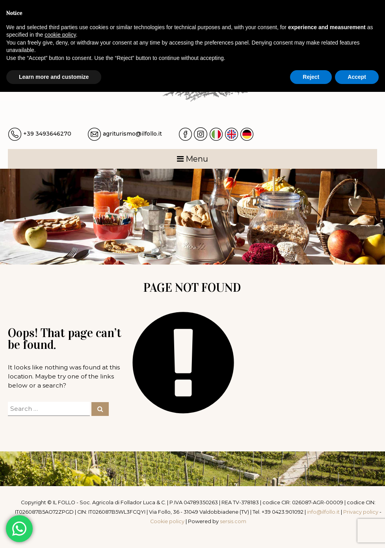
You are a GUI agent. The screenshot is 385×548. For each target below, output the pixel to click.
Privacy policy (360, 512)
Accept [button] (357, 77)
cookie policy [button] (60, 35)
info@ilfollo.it (323, 512)
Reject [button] (311, 77)
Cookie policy (167, 521)
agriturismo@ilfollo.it (132, 133)
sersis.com (233, 521)
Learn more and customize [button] (54, 77)
